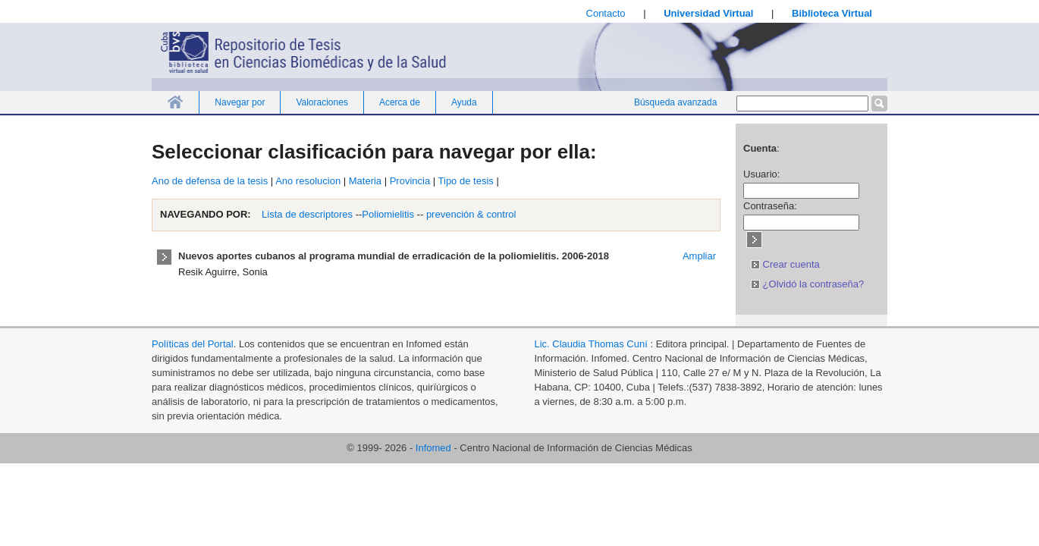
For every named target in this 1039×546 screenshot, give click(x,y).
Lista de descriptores (306, 214)
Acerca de (399, 102)
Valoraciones (321, 102)
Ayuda (464, 102)
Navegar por (240, 102)
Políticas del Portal (193, 344)
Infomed (433, 447)
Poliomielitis (388, 214)
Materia (365, 181)
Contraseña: (770, 206)
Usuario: (761, 174)
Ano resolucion (308, 181)
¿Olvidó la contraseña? (807, 284)
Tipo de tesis (466, 181)
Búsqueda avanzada (675, 102)
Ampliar (699, 256)
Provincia (410, 181)
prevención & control (471, 214)
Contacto (606, 13)
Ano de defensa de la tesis (210, 181)
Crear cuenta (785, 264)
